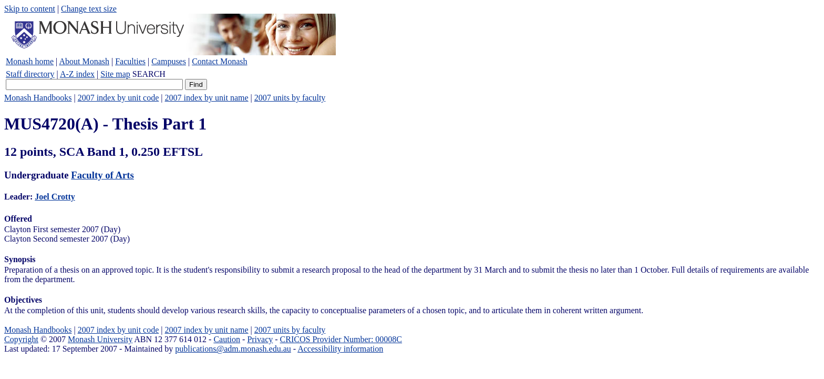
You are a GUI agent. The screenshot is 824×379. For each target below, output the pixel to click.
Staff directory (30, 73)
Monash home (30, 61)
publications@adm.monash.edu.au (233, 348)
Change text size (89, 8)
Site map (115, 73)
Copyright (21, 339)
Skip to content (29, 8)
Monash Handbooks (37, 97)
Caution (226, 339)
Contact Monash (219, 61)
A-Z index (77, 73)
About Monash (84, 61)
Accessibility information (340, 348)
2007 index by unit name (206, 97)
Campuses (168, 61)
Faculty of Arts (102, 175)
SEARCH (149, 73)
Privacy (260, 339)
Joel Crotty (55, 196)
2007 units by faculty (290, 97)
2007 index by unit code (118, 97)
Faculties (130, 61)
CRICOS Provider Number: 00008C (341, 339)
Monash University (100, 339)
